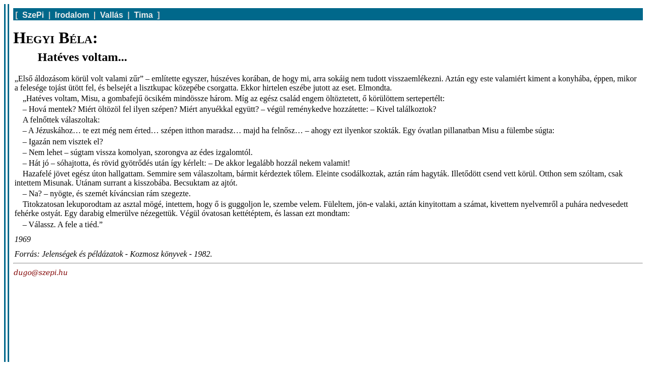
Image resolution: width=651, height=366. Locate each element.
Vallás (111, 15)
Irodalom (72, 15)
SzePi (33, 15)
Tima (143, 15)
